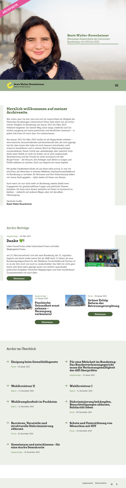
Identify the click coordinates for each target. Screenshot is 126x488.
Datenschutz (100, 483)
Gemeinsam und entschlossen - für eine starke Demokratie (35, 450)
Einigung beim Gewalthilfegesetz (34, 366)
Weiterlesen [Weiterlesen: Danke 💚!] (19, 283)
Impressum (87, 483)
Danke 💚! (15, 245)
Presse (90, 300)
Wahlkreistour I (81, 390)
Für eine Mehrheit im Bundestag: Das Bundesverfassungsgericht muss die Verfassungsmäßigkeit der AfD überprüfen (93, 370)
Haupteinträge (12, 241)
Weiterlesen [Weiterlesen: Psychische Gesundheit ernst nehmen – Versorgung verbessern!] (47, 326)
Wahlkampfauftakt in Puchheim (34, 406)
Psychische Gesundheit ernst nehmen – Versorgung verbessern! (47, 313)
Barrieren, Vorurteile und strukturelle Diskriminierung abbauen (32, 430)
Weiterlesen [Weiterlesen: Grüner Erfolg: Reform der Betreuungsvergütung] (100, 318)
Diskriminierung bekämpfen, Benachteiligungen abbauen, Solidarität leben (90, 409)
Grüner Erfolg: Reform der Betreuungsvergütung (103, 307)
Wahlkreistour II (23, 390)
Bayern (13, 395)
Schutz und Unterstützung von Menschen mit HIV (91, 429)
